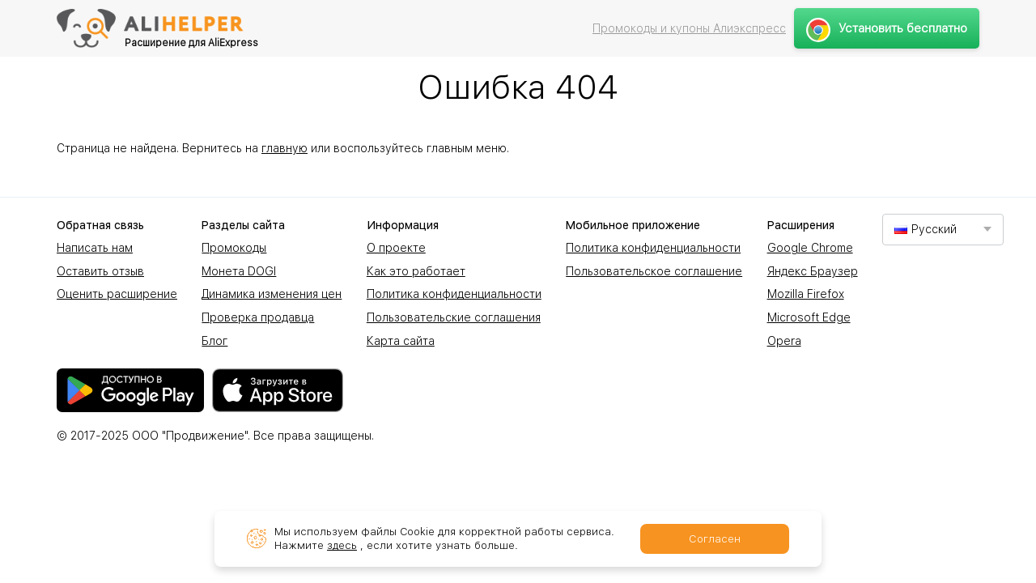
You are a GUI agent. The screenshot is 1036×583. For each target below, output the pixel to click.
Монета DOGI (239, 271)
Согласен (715, 539)
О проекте (396, 247)
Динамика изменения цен (272, 293)
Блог (214, 340)
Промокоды (234, 247)
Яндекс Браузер (812, 271)
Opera (784, 340)
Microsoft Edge (809, 317)
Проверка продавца (258, 317)
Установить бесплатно (886, 28)
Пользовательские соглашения (454, 317)
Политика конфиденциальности (454, 293)
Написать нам (95, 247)
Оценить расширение (117, 293)
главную (284, 148)
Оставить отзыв (100, 271)
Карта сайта (401, 340)
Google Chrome (810, 247)
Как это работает (416, 271)
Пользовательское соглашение (654, 271)
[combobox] (943, 229)
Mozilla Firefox (805, 293)
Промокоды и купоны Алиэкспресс (689, 28)
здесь (342, 545)
